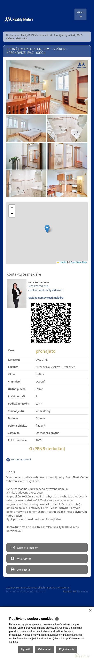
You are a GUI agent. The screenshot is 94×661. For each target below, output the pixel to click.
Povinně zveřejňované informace (26, 591)
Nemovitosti (45, 35)
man (82, 591)
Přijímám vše (66, 649)
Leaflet (61, 262)
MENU (80, 14)
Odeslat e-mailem (24, 547)
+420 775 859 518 (38, 286)
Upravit (25, 649)
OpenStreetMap (79, 262)
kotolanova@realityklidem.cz (45, 290)
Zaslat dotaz (21, 558)
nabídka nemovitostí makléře (45, 297)
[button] (47, 229)
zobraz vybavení (21, 459)
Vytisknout (20, 569)
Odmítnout (44, 649)
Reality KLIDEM (29, 35)
